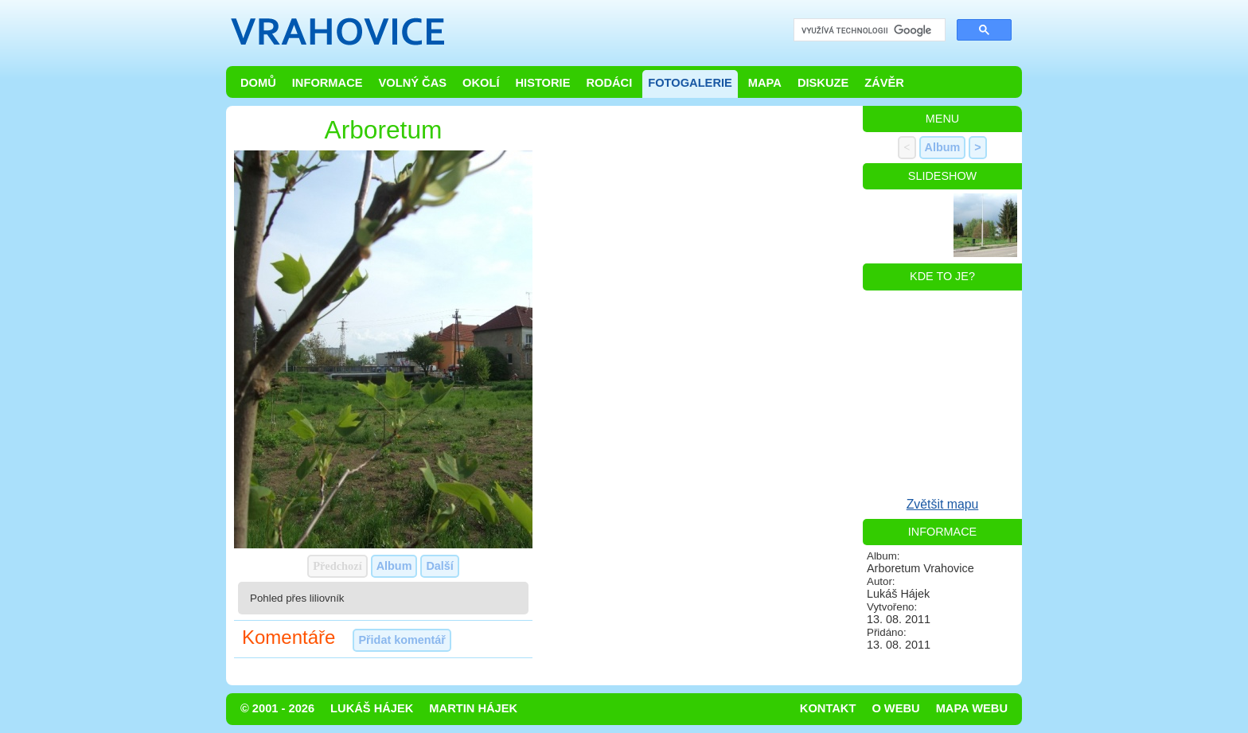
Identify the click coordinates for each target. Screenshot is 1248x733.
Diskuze (823, 82)
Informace (327, 82)
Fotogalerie (690, 82)
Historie (542, 82)
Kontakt (828, 708)
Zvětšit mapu (943, 504)
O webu (895, 708)
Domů (258, 82)
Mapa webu (972, 708)
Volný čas (413, 82)
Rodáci (609, 82)
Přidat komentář (402, 640)
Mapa (765, 82)
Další (439, 565)
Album (394, 565)
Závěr (884, 82)
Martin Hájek (473, 708)
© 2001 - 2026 (277, 708)
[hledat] (867, 31)
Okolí (480, 82)
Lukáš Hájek (371, 708)
